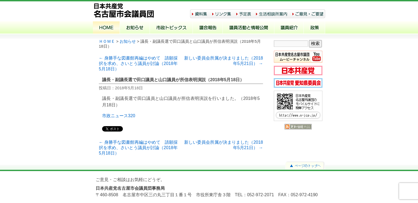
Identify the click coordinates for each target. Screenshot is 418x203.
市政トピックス (171, 28)
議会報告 (208, 28)
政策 (314, 28)
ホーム (106, 28)
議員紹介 (289, 28)
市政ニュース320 (118, 115)
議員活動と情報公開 (248, 28)
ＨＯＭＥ (107, 41)
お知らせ (135, 28)
